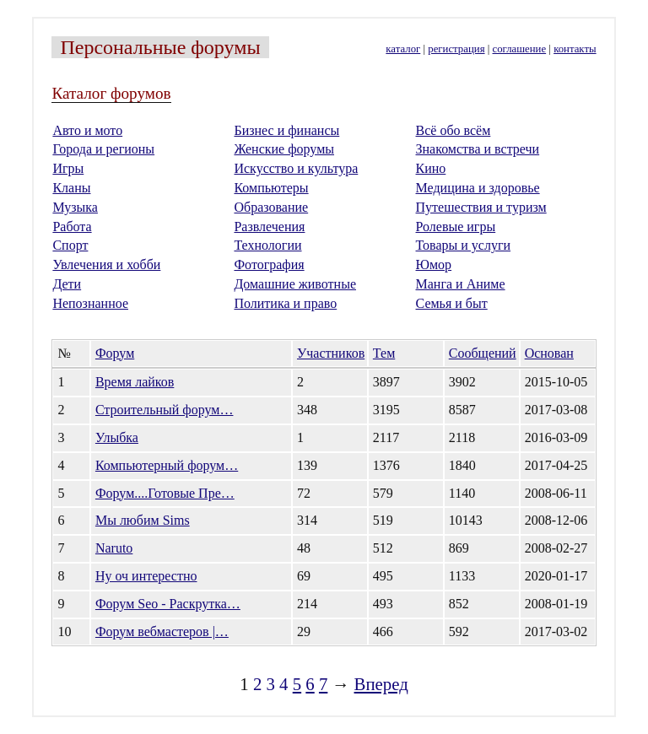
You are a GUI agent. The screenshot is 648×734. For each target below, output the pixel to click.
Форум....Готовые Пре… (165, 493)
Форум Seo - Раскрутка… (167, 603)
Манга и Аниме (460, 284)
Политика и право (285, 303)
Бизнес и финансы (286, 130)
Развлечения (269, 226)
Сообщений (482, 353)
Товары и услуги (463, 245)
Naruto (113, 548)
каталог (403, 49)
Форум (114, 353)
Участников (330, 353)
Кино (431, 168)
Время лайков (134, 382)
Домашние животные (295, 284)
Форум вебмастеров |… (162, 631)
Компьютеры (271, 188)
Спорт (70, 245)
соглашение (520, 49)
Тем (384, 353)
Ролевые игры (456, 226)
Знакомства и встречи (478, 149)
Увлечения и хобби (106, 264)
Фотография (269, 264)
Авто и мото (87, 130)
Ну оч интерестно (146, 576)
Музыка (75, 207)
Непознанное (90, 303)
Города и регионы (103, 149)
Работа (71, 226)
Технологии (267, 245)
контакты (575, 49)
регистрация (456, 49)
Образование (271, 207)
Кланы (71, 188)
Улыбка (116, 437)
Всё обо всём (453, 130)
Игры (68, 168)
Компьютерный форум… (166, 465)
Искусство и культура (296, 168)
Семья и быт (452, 303)
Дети (66, 284)
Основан (549, 353)
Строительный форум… (164, 409)
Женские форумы (284, 149)
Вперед (381, 684)
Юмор (434, 264)
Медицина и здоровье (478, 188)
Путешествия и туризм (481, 207)
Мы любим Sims (142, 520)
